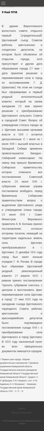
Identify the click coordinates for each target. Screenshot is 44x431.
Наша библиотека (23, 412)
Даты (22, 408)
